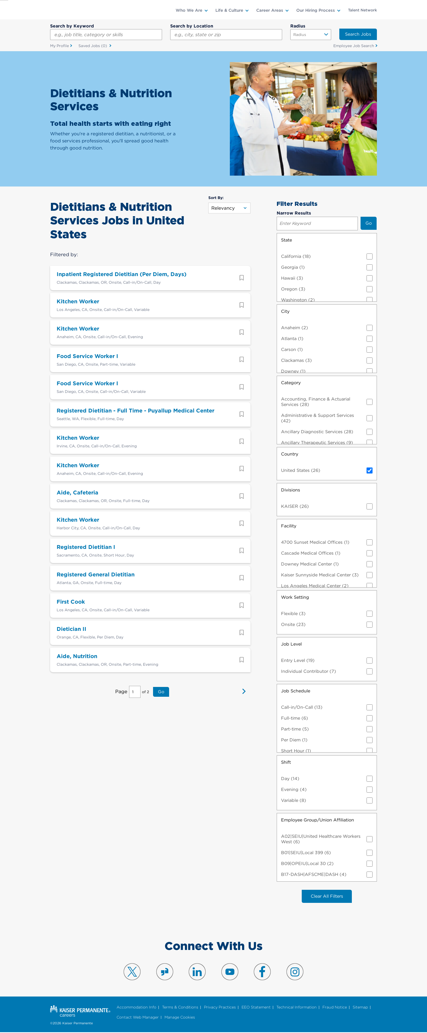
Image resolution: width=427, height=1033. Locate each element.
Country (289, 454)
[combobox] (226, 34)
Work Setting (295, 597)
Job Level (291, 644)
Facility (288, 526)
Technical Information (296, 1008)
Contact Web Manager (138, 1017)
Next (242, 707)
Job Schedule (295, 691)
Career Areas (269, 10)
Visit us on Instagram (295, 972)
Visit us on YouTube (230, 972)
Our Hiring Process (315, 10)
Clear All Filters (327, 896)
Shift (286, 762)
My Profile (59, 46)
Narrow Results (294, 213)
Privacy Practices (220, 1008)
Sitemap (360, 1008)
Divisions (290, 490)
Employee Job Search (353, 46)
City (285, 311)
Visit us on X (132, 972)
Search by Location (191, 26)
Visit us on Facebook (262, 972)
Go (160, 707)
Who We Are (189, 10)
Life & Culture (229, 10)
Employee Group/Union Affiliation (317, 820)
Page (122, 707)
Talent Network (362, 10)
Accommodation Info (136, 1008)
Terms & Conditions (180, 1008)
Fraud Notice (334, 1008)
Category (291, 383)
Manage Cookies (179, 1017)
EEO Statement (256, 1008)
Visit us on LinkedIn (197, 972)
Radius (297, 26)
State (286, 240)
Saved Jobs (93, 46)
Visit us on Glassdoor (165, 972)
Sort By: (216, 198)
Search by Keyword (72, 26)
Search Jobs (358, 34)
